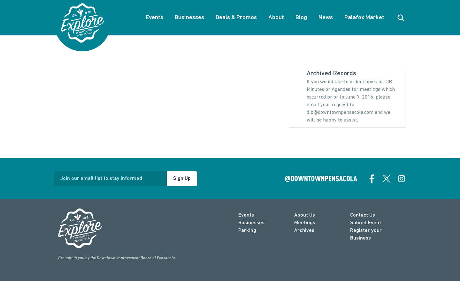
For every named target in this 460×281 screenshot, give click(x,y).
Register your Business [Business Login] (366, 234)
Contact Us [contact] (362, 215)
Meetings (304, 223)
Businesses (189, 17)
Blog (301, 17)
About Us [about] (304, 215)
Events (154, 17)
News (325, 17)
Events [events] (246, 215)
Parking (247, 230)
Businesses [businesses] (251, 223)
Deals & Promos (236, 17)
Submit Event (365, 223)
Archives (304, 230)
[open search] (401, 18)
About (276, 17)
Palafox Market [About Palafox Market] (364, 17)
